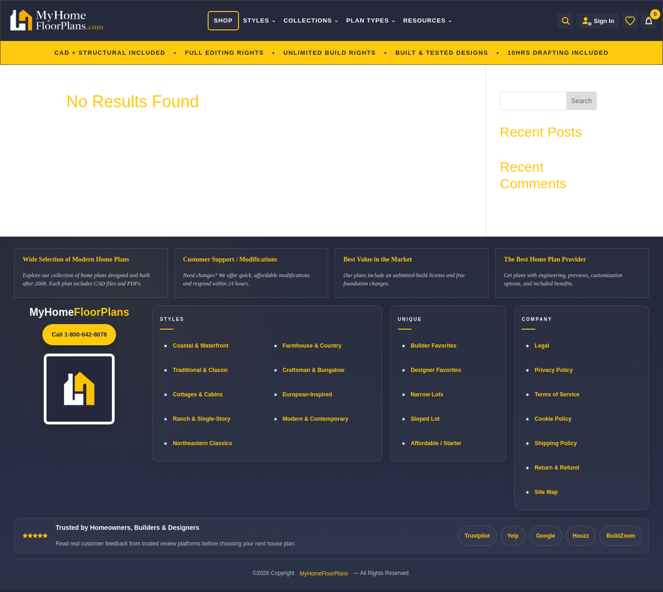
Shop (223, 20)
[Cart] (649, 21)
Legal (542, 345)
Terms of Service (557, 394)
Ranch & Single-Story (201, 419)
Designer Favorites (436, 370)
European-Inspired (307, 394)
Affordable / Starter (436, 443)
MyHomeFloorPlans (324, 573)
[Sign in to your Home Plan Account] (597, 21)
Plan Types (371, 20)
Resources (428, 20)
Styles (259, 20)
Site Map (546, 492)
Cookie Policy (553, 419)
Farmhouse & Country (312, 345)
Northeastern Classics (202, 443)
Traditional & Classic (200, 370)
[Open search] (565, 21)
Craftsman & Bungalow (313, 370)
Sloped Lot (425, 419)
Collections (311, 20)
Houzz (581, 536)
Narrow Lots (427, 394)
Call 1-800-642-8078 (79, 334)
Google (545, 536)
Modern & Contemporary (316, 419)
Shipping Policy (555, 443)
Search (581, 100)
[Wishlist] (630, 21)
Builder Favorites (434, 345)
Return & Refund (557, 467)
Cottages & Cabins (197, 394)
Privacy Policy (554, 370)
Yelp (513, 536)
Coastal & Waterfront (200, 345)
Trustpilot (477, 536)
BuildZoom (620, 536)
